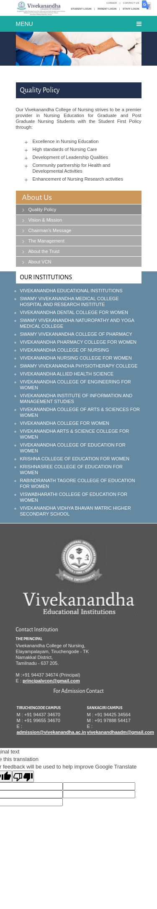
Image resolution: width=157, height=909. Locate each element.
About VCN (39, 261)
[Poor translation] (23, 776)
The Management (46, 240)
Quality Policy (42, 209)
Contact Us (131, 3)
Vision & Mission (45, 219)
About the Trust (44, 251)
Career (111, 3)
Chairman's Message (50, 230)
